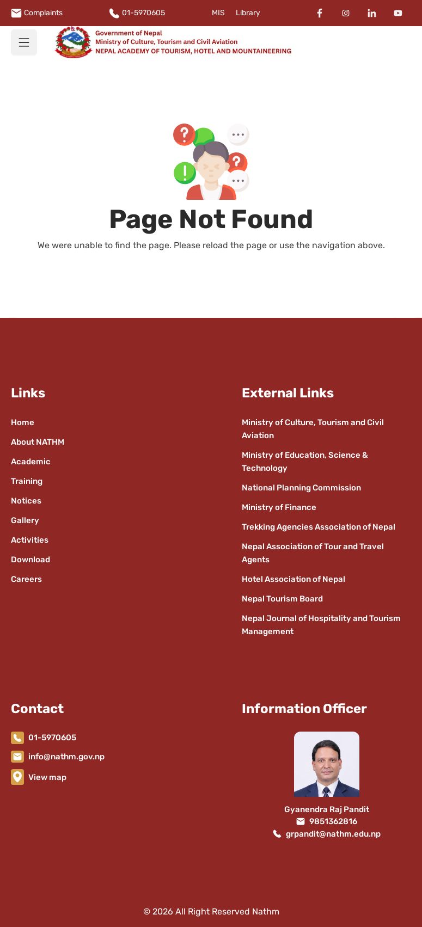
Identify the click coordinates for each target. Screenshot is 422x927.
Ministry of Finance (279, 507)
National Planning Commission (301, 488)
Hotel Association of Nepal (293, 579)
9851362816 (333, 821)
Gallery (25, 520)
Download (30, 559)
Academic (31, 461)
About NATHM (37, 442)
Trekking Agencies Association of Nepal (318, 527)
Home (22, 422)
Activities (29, 540)
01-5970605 (143, 12)
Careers (26, 579)
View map (47, 777)
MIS (218, 12)
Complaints (43, 12)
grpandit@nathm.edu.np (333, 834)
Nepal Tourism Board (282, 599)
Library (248, 12)
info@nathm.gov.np (66, 757)
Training (26, 481)
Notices (26, 501)
